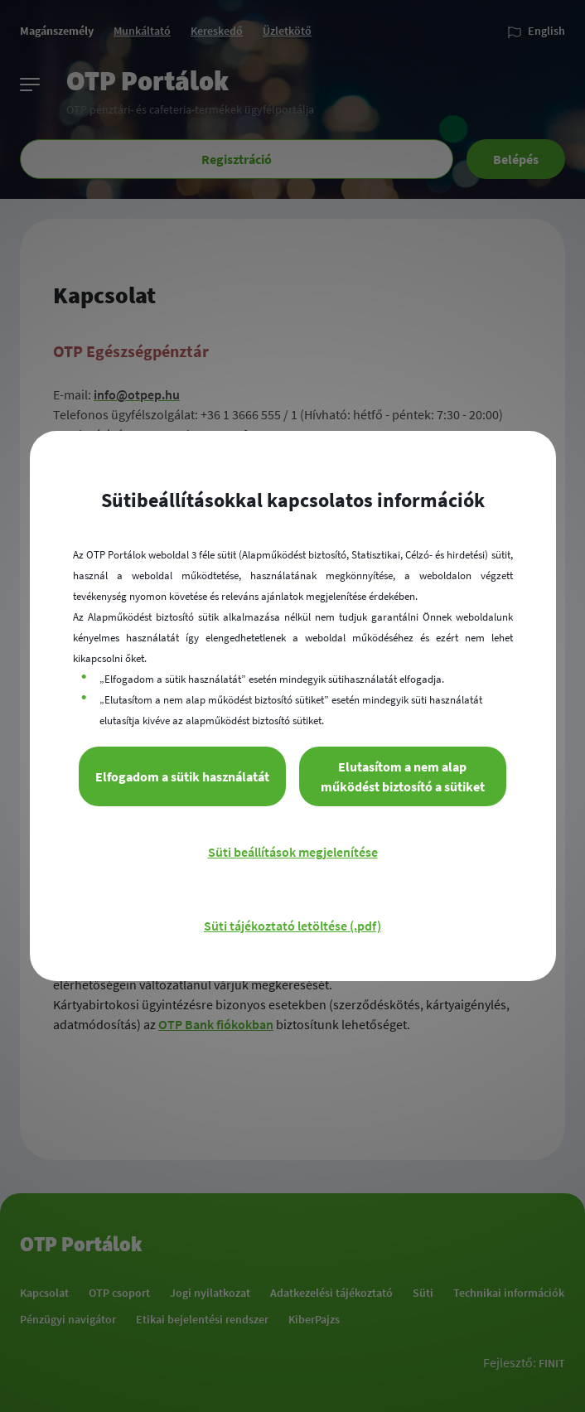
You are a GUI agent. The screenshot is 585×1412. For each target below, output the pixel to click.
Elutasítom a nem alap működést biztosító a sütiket (403, 776)
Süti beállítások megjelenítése (293, 852)
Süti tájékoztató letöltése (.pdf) (292, 925)
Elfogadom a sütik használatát (182, 776)
